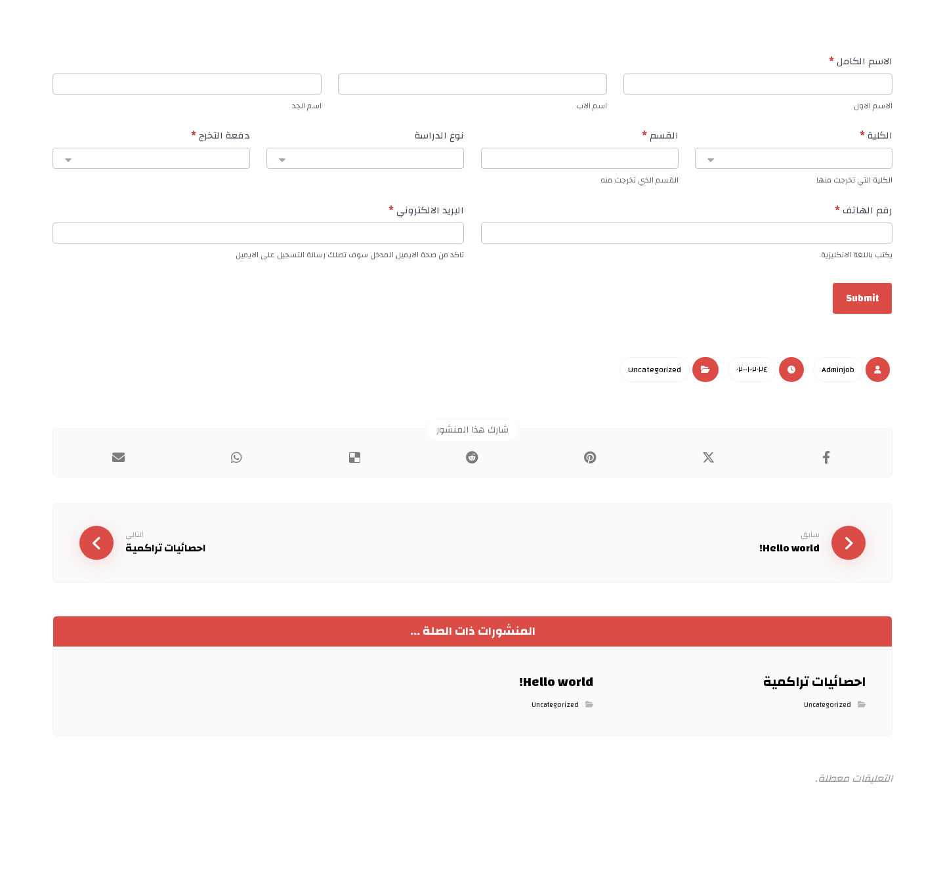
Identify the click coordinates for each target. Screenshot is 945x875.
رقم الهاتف (863, 214)
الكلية (876, 138)
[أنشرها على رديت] (472, 464)
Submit (862, 304)
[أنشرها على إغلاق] (709, 464)
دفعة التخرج (220, 138)
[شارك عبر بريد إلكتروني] (119, 464)
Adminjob (838, 375)
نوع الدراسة (439, 138)
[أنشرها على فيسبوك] (826, 464)
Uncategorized (654, 375)
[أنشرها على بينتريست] (590, 464)
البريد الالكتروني (426, 214)
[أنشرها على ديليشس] (354, 464)
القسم (660, 138)
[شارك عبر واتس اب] (237, 464)
